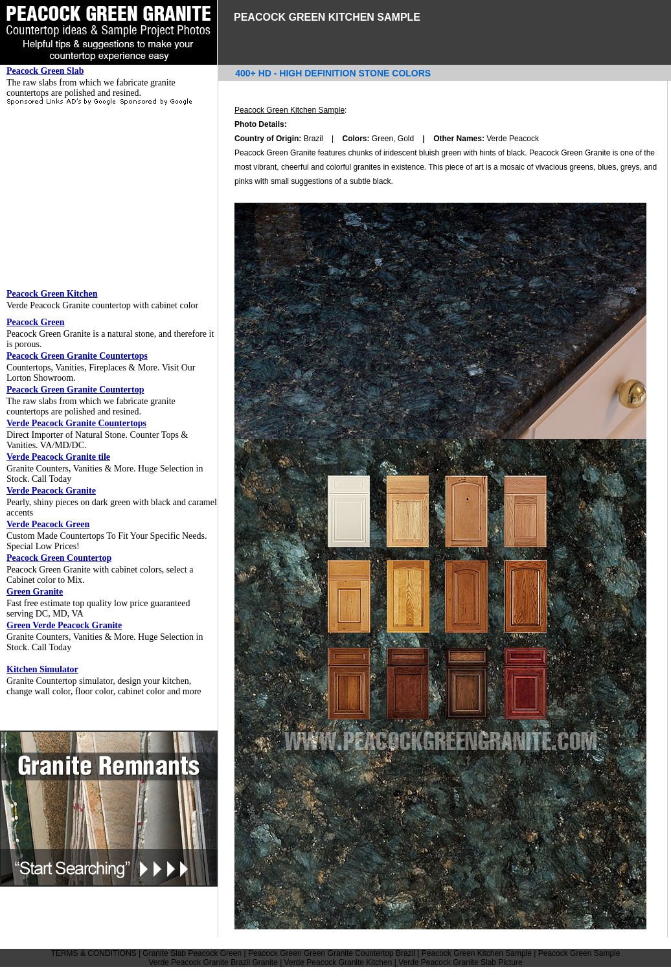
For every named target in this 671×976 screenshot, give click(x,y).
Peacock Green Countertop (58, 558)
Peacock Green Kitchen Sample (289, 110)
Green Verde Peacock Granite (64, 625)
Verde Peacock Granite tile (58, 457)
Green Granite (34, 591)
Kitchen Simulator (42, 669)
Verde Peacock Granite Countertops (76, 423)
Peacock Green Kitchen (52, 294)
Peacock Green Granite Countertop (75, 389)
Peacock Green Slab (45, 71)
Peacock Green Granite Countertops (77, 356)
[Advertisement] (109, 197)
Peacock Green (35, 322)
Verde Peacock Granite (51, 490)
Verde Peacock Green (47, 524)
